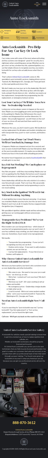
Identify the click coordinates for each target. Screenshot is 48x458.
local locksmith (36, 158)
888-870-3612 (24, 422)
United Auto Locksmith (20, 77)
